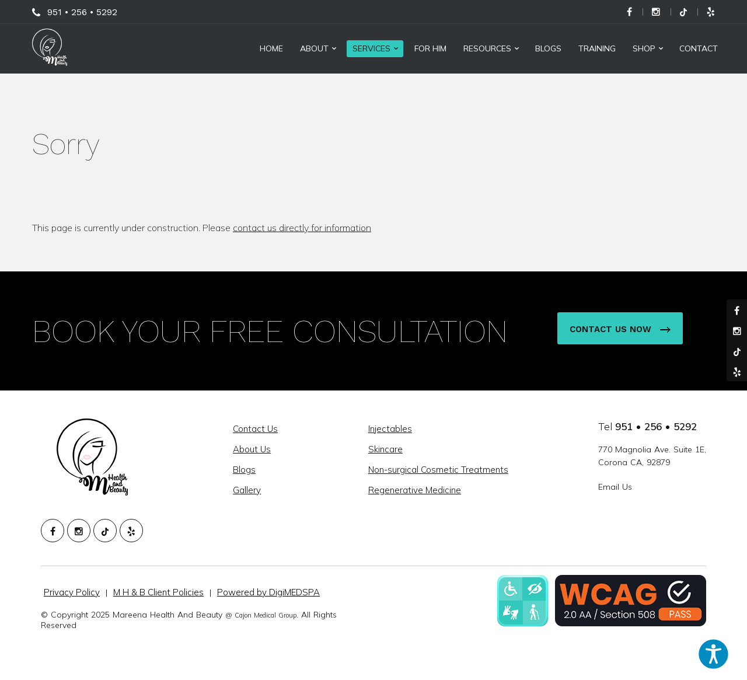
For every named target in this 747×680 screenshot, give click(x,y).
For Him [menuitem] (430, 48)
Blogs (244, 469)
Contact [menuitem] (698, 48)
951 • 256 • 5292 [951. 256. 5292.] (656, 426)
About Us (252, 449)
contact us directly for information (302, 227)
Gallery (247, 490)
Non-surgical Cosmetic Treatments (438, 469)
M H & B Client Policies (158, 592)
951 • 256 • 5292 (82, 12)
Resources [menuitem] (487, 48)
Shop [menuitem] (644, 48)
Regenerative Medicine (414, 490)
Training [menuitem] (597, 48)
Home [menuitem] (271, 48)
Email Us (615, 487)
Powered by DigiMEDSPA (268, 592)
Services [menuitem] (371, 48)
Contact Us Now (620, 329)
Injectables (390, 428)
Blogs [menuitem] (548, 48)
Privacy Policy (72, 592)
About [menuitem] (314, 48)
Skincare (385, 449)
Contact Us (255, 428)
